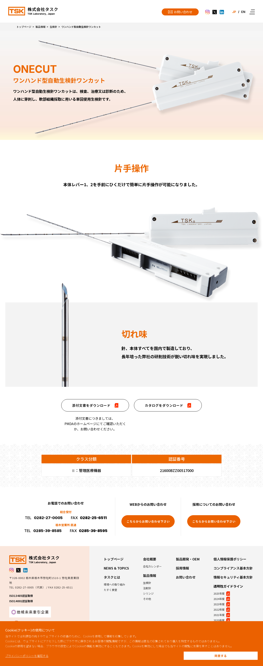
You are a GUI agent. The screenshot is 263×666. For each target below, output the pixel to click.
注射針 (147, 588)
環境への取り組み (114, 584)
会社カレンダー (152, 566)
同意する (221, 656)
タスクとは (112, 577)
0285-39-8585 (47, 531)
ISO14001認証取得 (21, 601)
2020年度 (221, 620)
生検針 (53, 26)
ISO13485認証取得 (21, 596)
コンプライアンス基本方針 (233, 568)
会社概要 (149, 559)
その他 (147, 599)
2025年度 (221, 593)
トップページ (23, 26)
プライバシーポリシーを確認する (26, 656)
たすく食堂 (110, 590)
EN (243, 12)
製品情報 (40, 26)
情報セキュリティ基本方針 (233, 577)
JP (233, 12)
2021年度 (221, 615)
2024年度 (221, 599)
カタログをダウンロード (168, 405)
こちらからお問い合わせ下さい (148, 521)
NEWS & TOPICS (116, 568)
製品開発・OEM (188, 559)
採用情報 (182, 568)
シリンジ (148, 593)
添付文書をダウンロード (95, 405)
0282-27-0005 (48, 518)
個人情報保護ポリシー (229, 559)
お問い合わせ (186, 577)
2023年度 (221, 604)
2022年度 (221, 609)
